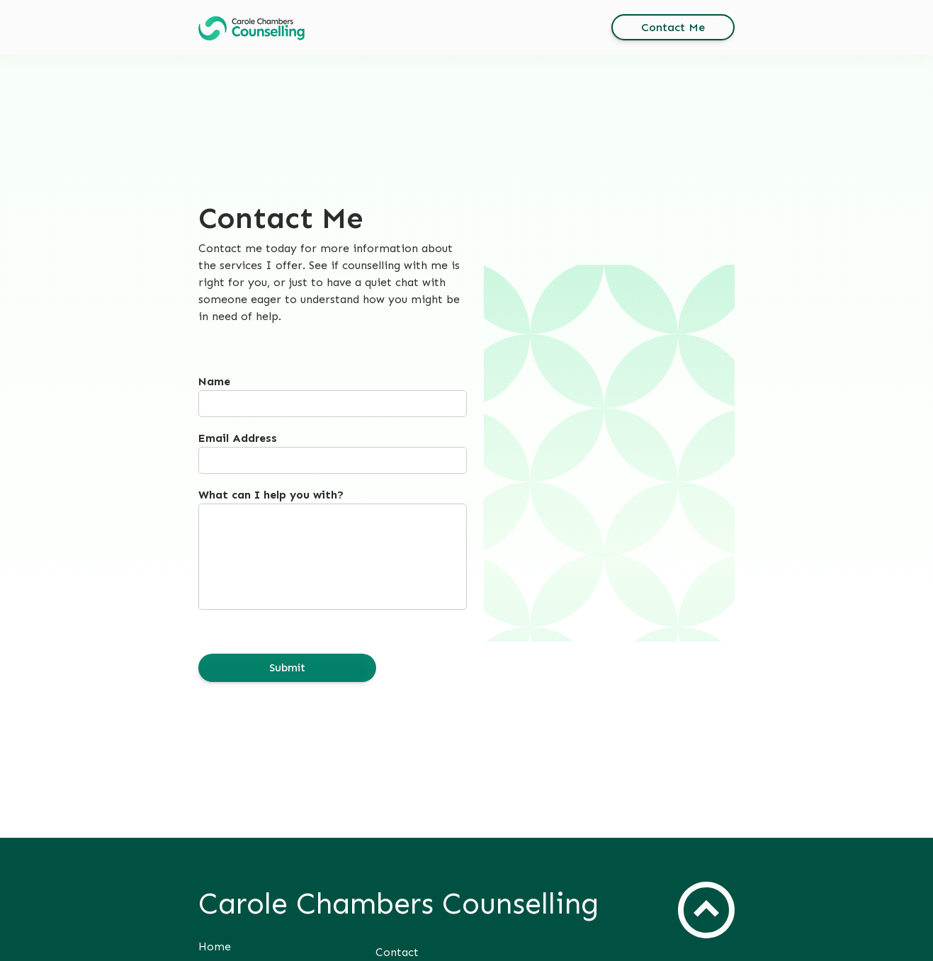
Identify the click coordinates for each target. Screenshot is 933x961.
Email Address (237, 438)
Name (214, 381)
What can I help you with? (271, 494)
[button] (251, 28)
